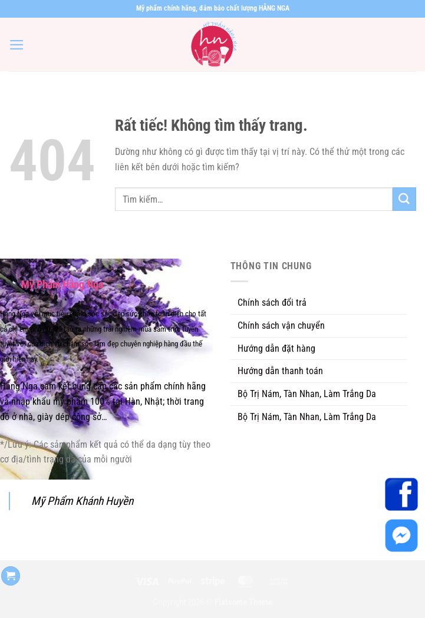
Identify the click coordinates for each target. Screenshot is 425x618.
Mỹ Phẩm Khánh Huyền (82, 501)
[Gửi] (404, 199)
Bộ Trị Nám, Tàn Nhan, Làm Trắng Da (307, 393)
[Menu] (17, 44)
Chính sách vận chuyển (281, 325)
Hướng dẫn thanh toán (280, 370)
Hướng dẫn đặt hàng (276, 348)
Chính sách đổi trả (272, 302)
